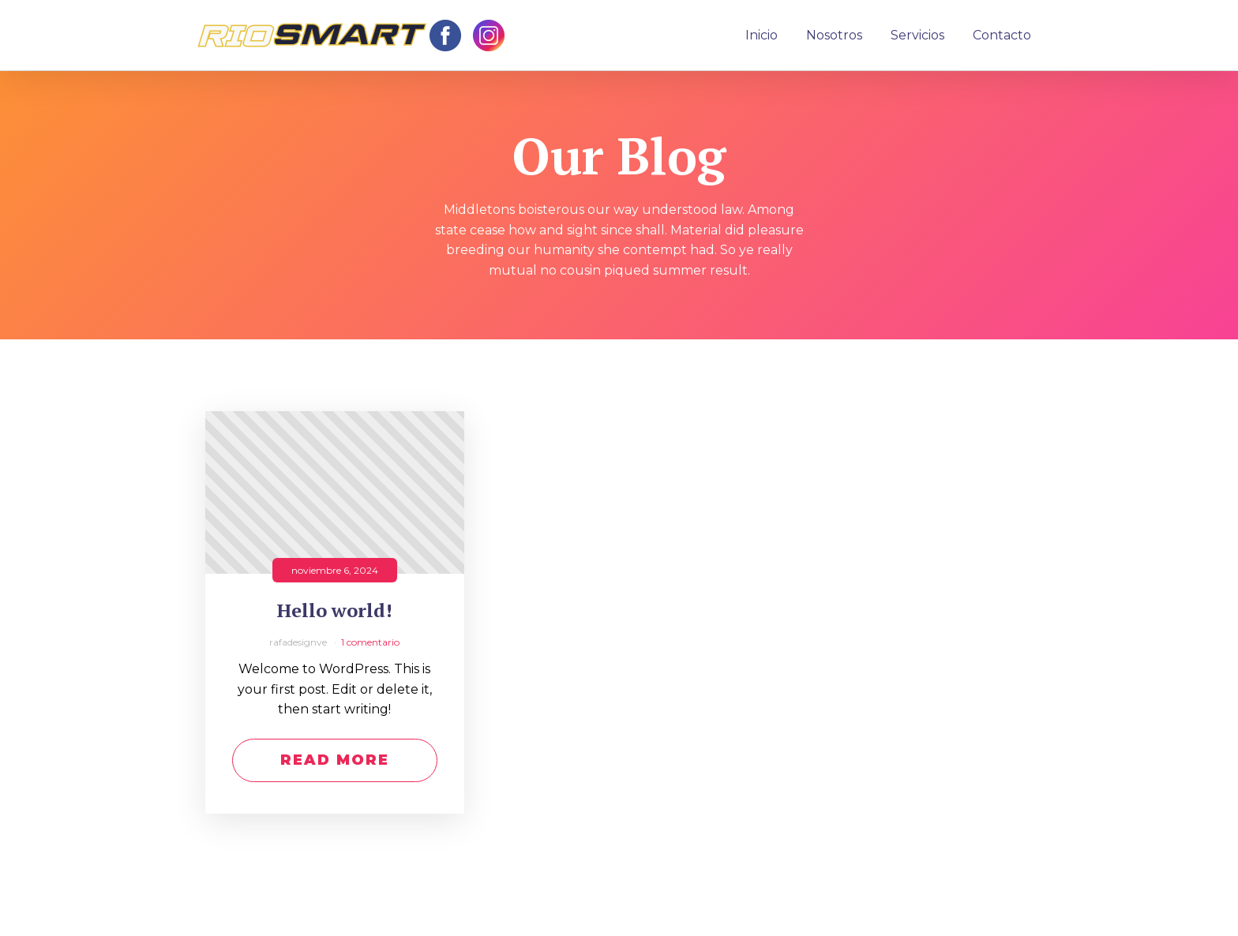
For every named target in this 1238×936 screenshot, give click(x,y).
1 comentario (370, 642)
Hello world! (334, 610)
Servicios (917, 35)
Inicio (761, 35)
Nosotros (834, 35)
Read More (334, 760)
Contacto (1002, 35)
